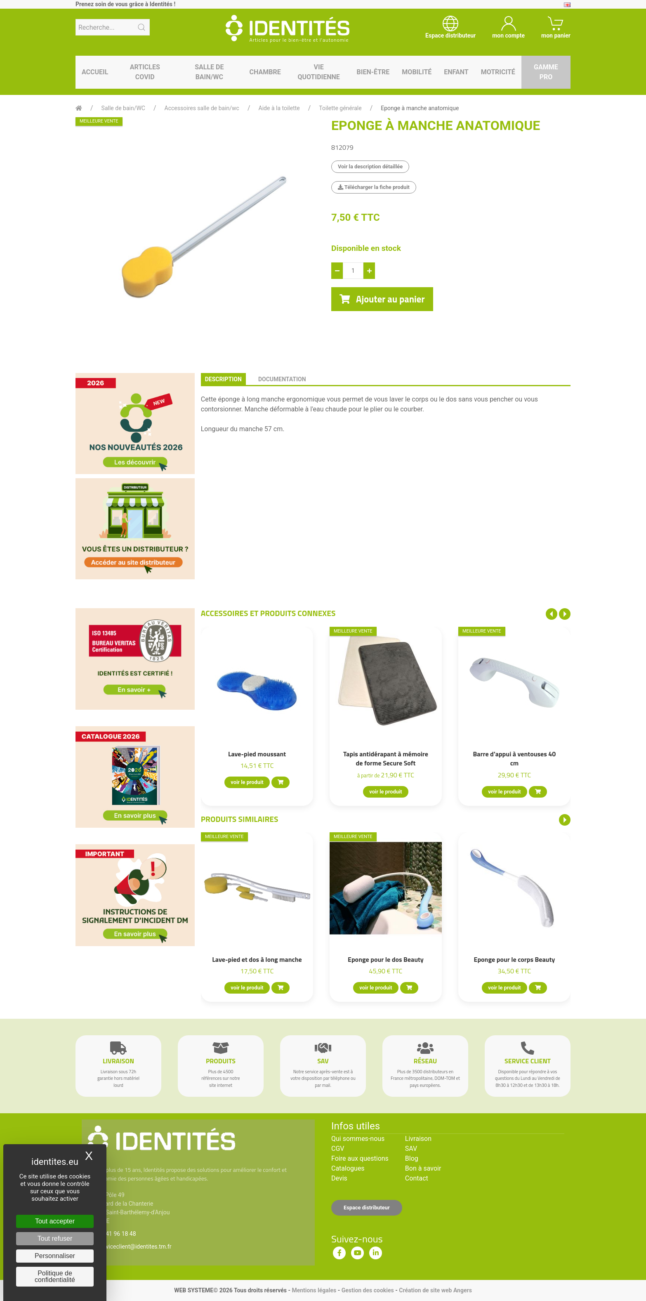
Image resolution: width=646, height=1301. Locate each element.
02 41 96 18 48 (117, 1233)
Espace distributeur (367, 1207)
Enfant (456, 72)
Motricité (498, 72)
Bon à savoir (423, 1168)
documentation (282, 379)
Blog (411, 1158)
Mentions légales (314, 1290)
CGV (337, 1148)
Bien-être (373, 72)
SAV (411, 1148)
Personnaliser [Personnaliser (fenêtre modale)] (55, 1255)
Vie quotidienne (318, 72)
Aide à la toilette (279, 108)
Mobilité (416, 72)
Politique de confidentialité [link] (55, 1276)
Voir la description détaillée (370, 166)
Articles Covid (145, 72)
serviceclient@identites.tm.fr (134, 1246)
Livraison (418, 1139)
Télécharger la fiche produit (374, 187)
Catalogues (348, 1168)
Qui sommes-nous (357, 1139)
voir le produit (247, 782)
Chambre (265, 72)
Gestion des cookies (368, 1290)
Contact (416, 1178)
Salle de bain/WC (209, 72)
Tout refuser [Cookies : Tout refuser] (55, 1238)
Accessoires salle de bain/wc (202, 108)
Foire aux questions (360, 1158)
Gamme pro (546, 72)
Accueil (95, 72)
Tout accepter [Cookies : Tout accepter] (55, 1221)
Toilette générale (340, 108)
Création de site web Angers (435, 1290)
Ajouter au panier (382, 299)
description (223, 379)
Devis (339, 1178)
